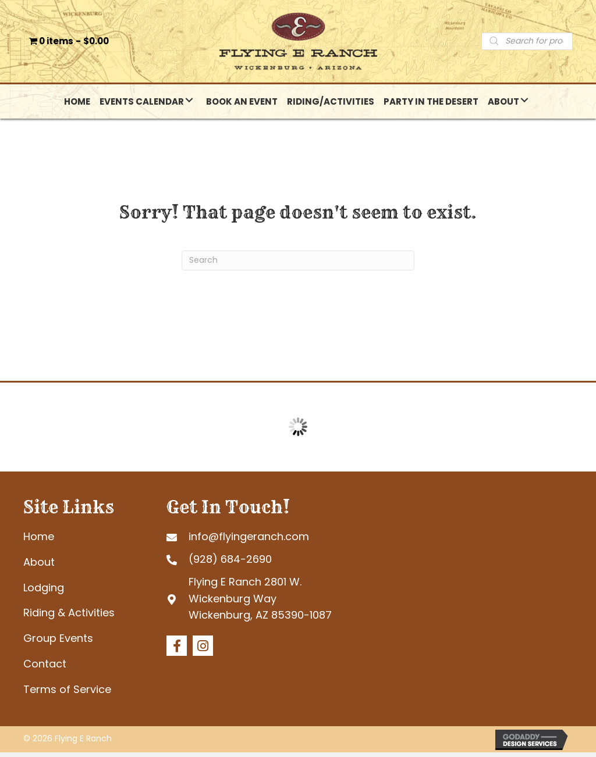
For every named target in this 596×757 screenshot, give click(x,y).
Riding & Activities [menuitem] (69, 617)
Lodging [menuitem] (43, 592)
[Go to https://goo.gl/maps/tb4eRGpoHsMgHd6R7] (272, 604)
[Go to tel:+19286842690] (272, 563)
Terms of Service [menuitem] (67, 694)
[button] (189, 105)
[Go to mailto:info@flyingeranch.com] (272, 541)
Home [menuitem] (38, 541)
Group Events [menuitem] (58, 642)
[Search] (298, 265)
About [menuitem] (39, 566)
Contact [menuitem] (44, 668)
